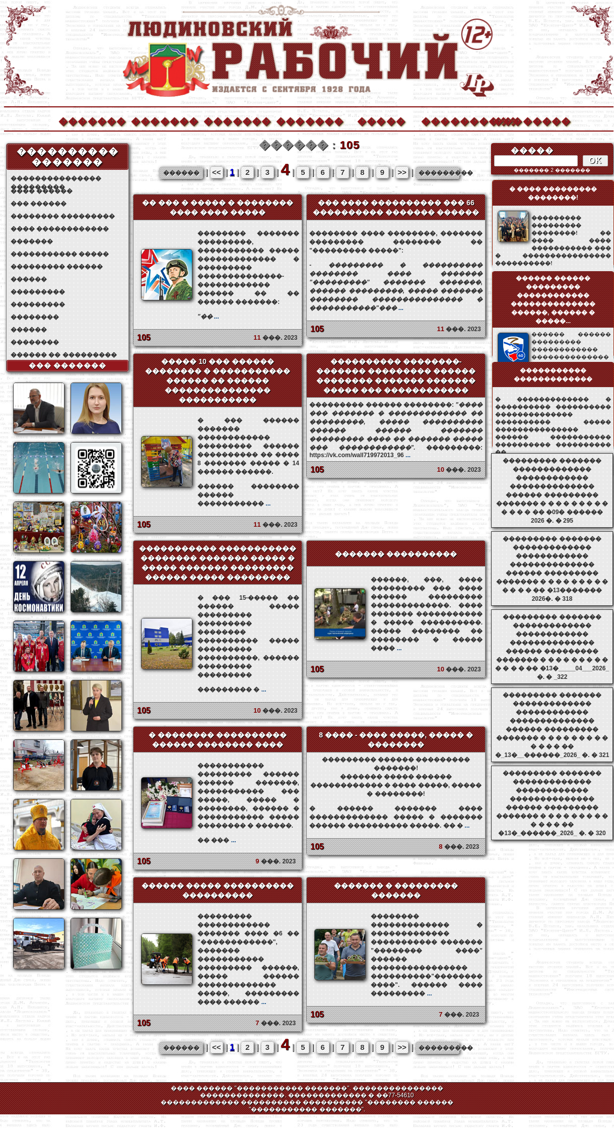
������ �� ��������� (64, 354)
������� (91, 120)
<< (216, 172)
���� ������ (42, 191)
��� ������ (38, 203)
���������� (454, 120)
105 (144, 337)
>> (401, 172)
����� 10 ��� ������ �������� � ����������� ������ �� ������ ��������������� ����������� (217, 380)
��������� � (231, 689)
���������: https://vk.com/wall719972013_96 (396, 430)
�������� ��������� (63, 216)
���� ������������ (60, 228)
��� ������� (68, 365)
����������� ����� (60, 254)
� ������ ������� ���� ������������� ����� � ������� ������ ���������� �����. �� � (396, 817)
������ (29, 279)
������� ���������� (396, 554)
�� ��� (216, 840)
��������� (38, 291)
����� (381, 120)
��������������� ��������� (56, 178)
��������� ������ (57, 266)
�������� (527, 120)
